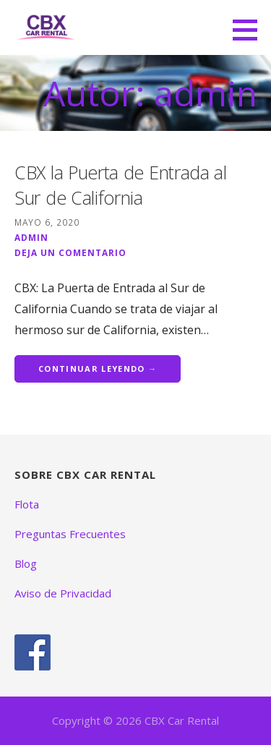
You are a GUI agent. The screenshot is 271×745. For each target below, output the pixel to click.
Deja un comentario (70, 252)
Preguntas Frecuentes (70, 534)
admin (31, 237)
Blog (25, 563)
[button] (250, 29)
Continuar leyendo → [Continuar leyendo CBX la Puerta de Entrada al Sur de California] (97, 368)
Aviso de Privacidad (62, 593)
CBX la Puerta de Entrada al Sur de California (120, 185)
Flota (26, 504)
